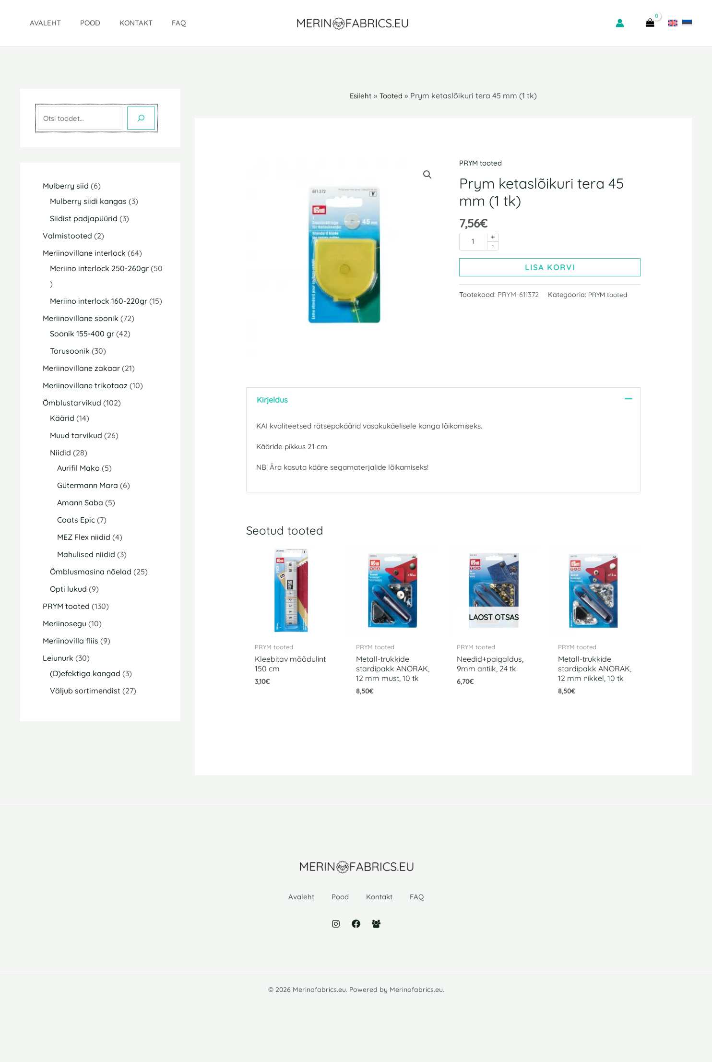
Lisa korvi (550, 268)
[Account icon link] (620, 23)
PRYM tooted (482, 162)
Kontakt (116, 22)
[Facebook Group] (376, 954)
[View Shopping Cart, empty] (649, 23)
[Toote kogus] (473, 241)
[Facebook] (356, 954)
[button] (427, 175)
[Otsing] (141, 118)
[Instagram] (336, 954)
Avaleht (35, 22)
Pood (76, 22)
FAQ (155, 22)
